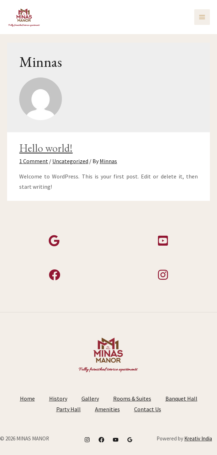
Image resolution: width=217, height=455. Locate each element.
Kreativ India (198, 438)
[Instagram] (87, 440)
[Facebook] (101, 440)
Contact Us (147, 409)
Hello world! (46, 148)
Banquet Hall (181, 398)
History (58, 398)
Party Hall (68, 409)
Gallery (90, 398)
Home (27, 398)
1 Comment (33, 161)
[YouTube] (115, 440)
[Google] (130, 440)
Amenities (107, 409)
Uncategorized (70, 161)
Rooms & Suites (132, 398)
